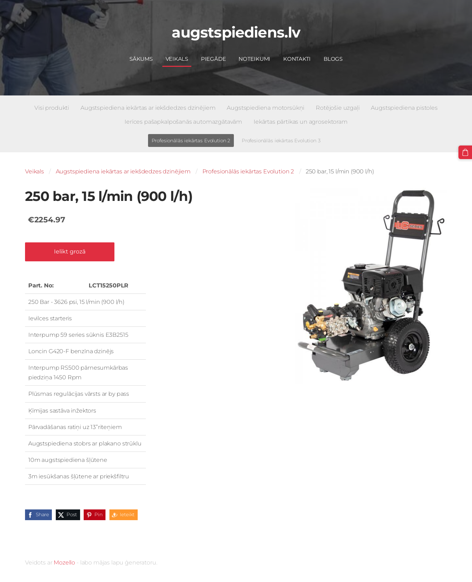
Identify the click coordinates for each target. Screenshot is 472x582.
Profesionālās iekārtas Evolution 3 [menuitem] (281, 140)
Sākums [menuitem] (141, 58)
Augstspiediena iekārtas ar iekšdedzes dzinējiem (123, 171)
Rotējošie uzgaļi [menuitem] (337, 107)
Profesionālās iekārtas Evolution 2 (248, 171)
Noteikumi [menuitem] (254, 58)
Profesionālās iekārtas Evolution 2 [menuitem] (191, 140)
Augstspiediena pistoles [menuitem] (404, 107)
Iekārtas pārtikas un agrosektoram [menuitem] (301, 121)
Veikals (34, 171)
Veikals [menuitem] (177, 58)
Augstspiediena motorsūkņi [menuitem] (265, 107)
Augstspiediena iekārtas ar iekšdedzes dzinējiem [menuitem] (147, 107)
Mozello (64, 562)
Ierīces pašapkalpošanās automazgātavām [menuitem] (183, 121)
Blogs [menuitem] (333, 58)
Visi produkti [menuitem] (51, 107)
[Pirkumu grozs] (465, 152)
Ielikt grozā (69, 251)
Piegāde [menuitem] (213, 58)
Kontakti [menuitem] (297, 58)
